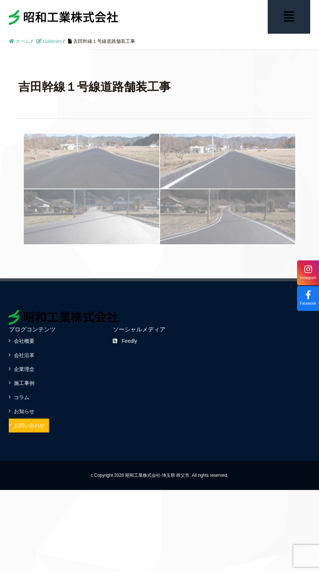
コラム (21, 397)
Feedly (125, 341)
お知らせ (24, 411)
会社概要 (24, 341)
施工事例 (24, 383)
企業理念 (24, 369)
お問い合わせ (29, 425)
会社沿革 (24, 355)
